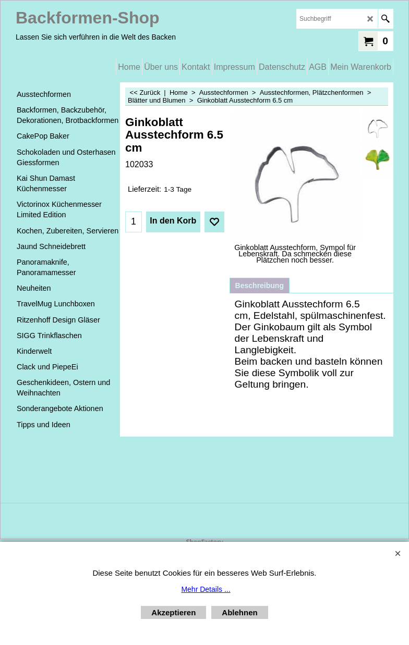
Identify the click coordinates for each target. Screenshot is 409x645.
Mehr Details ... (205, 589)
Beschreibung (259, 285)
